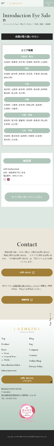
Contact (33, 355)
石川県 (22, 93)
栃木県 (14, 74)
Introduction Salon (10, 364)
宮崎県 (7, 136)
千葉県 (37, 74)
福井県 (7, 89)
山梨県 (14, 89)
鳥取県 (37, 120)
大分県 (14, 140)
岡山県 (44, 120)
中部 (27, 84)
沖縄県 (31, 136)
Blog (31, 338)
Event (6, 353)
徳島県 (7, 120)
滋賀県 (39, 105)
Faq (31, 344)
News (3, 349)
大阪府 (14, 109)
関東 (27, 68)
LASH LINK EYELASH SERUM (24, 436)
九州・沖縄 (27, 131)
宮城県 (29, 62)
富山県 (14, 93)
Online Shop (35, 360)
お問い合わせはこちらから (27, 379)
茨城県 (7, 74)
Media (7, 360)
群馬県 (22, 74)
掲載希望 (25, 300)
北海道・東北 (27, 57)
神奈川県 (8, 78)
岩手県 (22, 62)
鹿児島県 (15, 136)
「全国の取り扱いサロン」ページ (25, 286)
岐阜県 (22, 89)
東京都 (44, 74)
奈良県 (22, 105)
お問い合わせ (25, 272)
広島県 (7, 124)
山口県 (14, 124)
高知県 (29, 120)
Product (5, 344)
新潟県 (37, 89)
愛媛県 (22, 120)
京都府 (7, 109)
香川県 (14, 120)
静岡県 (44, 89)
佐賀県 (39, 136)
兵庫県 (7, 105)
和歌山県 (30, 105)
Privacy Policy (36, 366)
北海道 (7, 62)
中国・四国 (27, 115)
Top (3, 338)
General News (10, 356)
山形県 (44, 62)
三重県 (14, 105)
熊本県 (7, 140)
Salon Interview (9, 370)
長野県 (29, 89)
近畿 (27, 99)
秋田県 (37, 62)
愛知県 (7, 93)
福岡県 (24, 136)
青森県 (14, 62)
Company (33, 349)
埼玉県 (29, 74)
